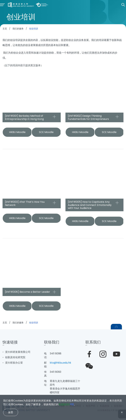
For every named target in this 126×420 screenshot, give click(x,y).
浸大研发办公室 (14, 362)
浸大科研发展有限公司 (17, 352)
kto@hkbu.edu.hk (60, 362)
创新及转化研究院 (15, 357)
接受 (10, 412)
